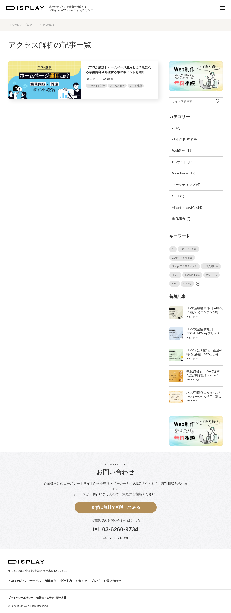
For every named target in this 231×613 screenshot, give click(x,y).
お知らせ (81, 580)
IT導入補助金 (210, 266)
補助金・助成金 (183, 207)
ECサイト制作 (188, 249)
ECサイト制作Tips (182, 257)
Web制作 (179, 150)
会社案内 (66, 580)
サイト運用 (135, 85)
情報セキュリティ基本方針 (51, 597)
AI (173, 128)
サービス (35, 580)
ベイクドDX (181, 139)
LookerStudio (192, 275)
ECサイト (179, 162)
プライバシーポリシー (20, 597)
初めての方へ (17, 580)
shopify (187, 283)
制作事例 (179, 219)
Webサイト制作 (96, 85)
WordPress (180, 173)
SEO (175, 196)
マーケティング (183, 184)
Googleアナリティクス (184, 266)
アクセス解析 (117, 85)
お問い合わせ (112, 580)
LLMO (175, 275)
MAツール (211, 275)
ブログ (95, 580)
